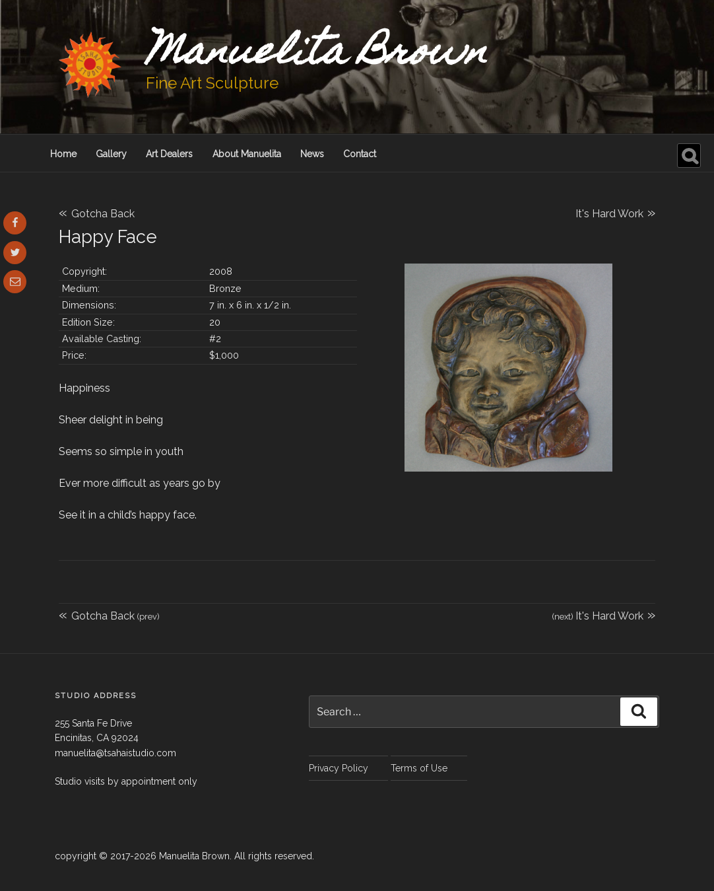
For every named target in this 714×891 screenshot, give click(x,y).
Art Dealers (169, 154)
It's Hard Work (615, 212)
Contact (359, 154)
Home (63, 154)
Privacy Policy (338, 768)
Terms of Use (419, 768)
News (312, 154)
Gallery (111, 154)
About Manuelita (246, 154)
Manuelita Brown (317, 55)
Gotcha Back (97, 213)
